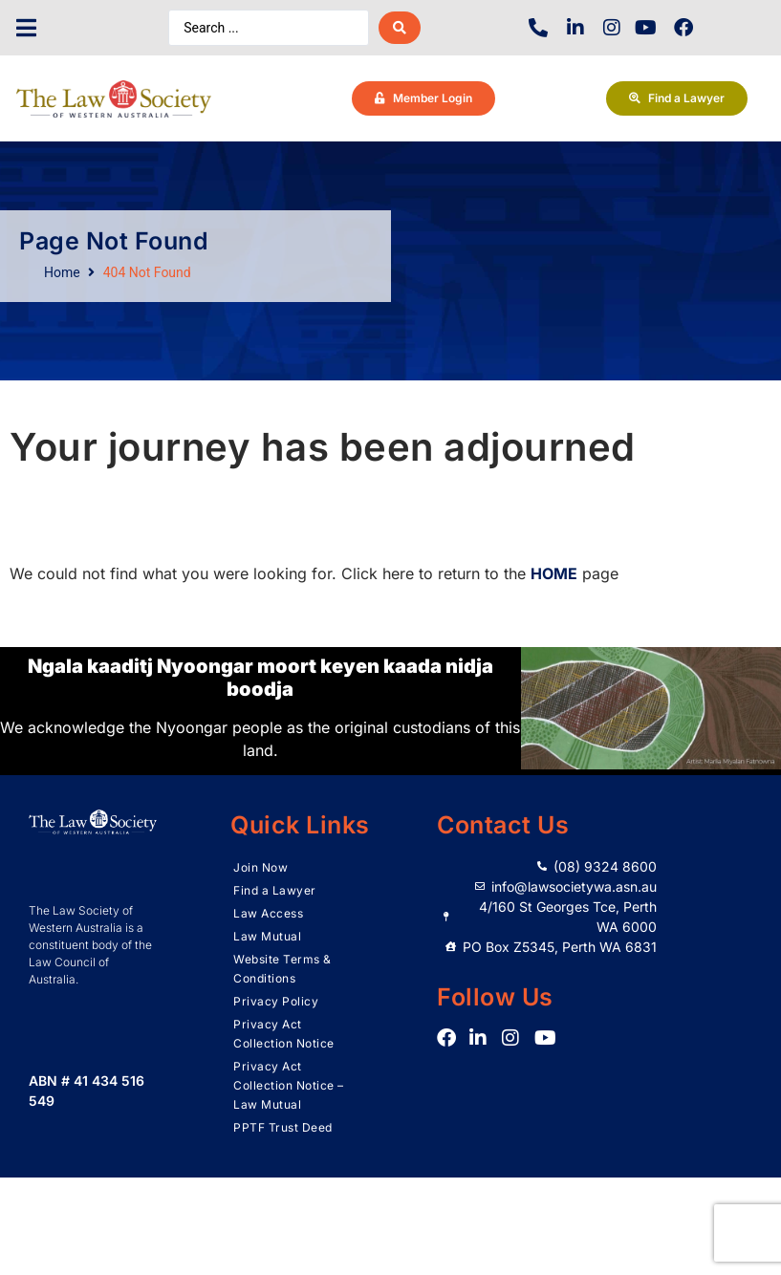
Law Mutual (267, 936)
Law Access (268, 913)
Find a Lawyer (274, 890)
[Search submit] (400, 27)
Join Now (260, 867)
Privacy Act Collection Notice (284, 1033)
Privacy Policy (275, 1001)
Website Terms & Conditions (282, 968)
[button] (26, 28)
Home (62, 272)
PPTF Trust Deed (283, 1127)
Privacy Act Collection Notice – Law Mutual (288, 1085)
